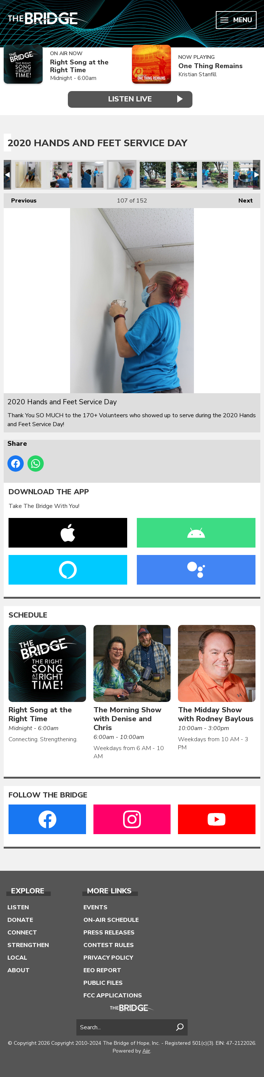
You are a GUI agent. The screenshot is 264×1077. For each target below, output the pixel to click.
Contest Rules (108, 945)
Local (17, 958)
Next (242, 199)
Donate (20, 920)
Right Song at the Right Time (79, 66)
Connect (22, 933)
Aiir (146, 1050)
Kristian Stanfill (197, 74)
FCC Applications (112, 995)
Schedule (28, 615)
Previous (20, 199)
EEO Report (102, 970)
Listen (18, 907)
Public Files (103, 983)
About (18, 970)
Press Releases (109, 933)
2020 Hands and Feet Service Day (28, 175)
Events (95, 907)
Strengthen (28, 945)
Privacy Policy (108, 958)
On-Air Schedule (111, 920)
